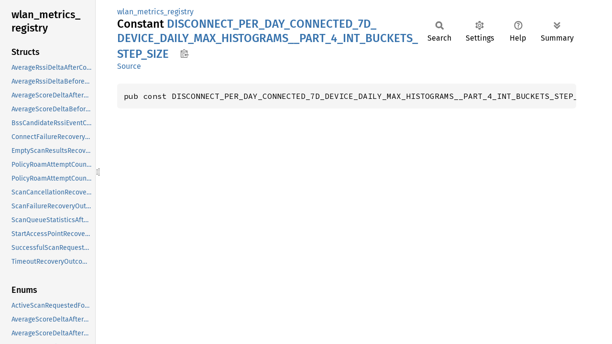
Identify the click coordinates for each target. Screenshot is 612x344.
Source (129, 66)
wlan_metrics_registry (155, 11)
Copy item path (184, 53)
